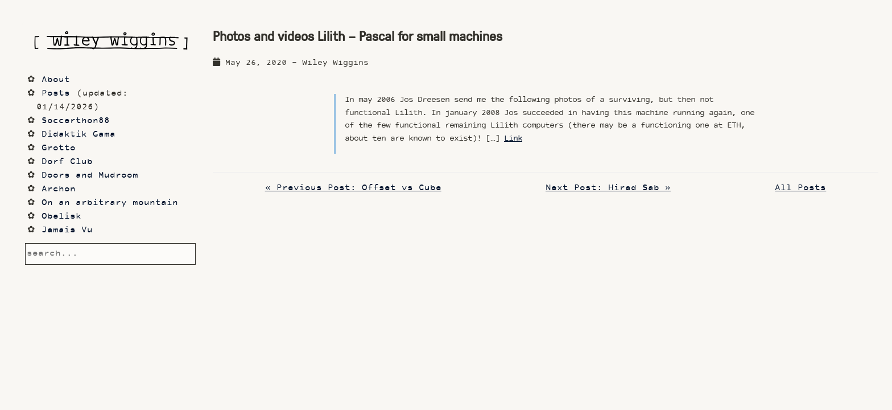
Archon (59, 189)
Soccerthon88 (76, 121)
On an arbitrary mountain (110, 203)
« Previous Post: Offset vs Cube (353, 188)
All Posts (800, 188)
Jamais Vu (67, 230)
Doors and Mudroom (90, 176)
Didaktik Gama (78, 135)
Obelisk (61, 217)
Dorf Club (67, 162)
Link (513, 138)
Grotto (59, 148)
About (56, 80)
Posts (56, 94)
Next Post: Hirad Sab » (608, 188)
